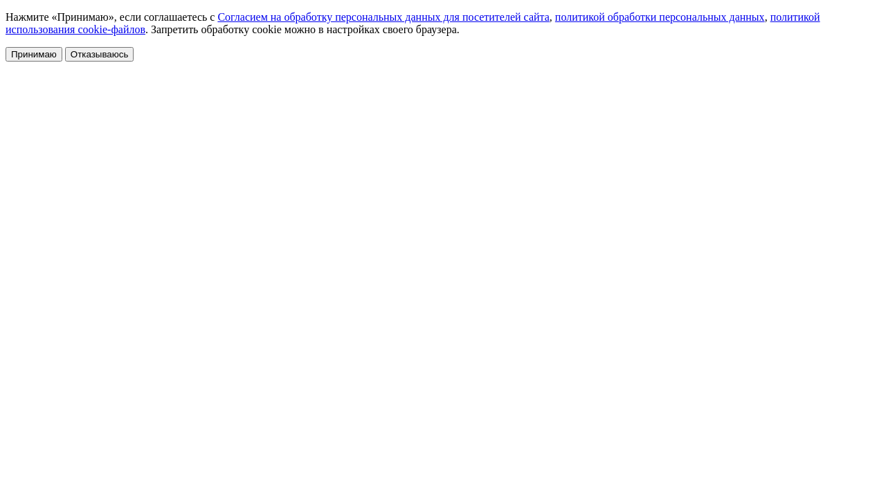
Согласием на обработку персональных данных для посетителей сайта (383, 17)
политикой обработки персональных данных (660, 17)
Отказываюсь (100, 54)
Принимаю (34, 54)
